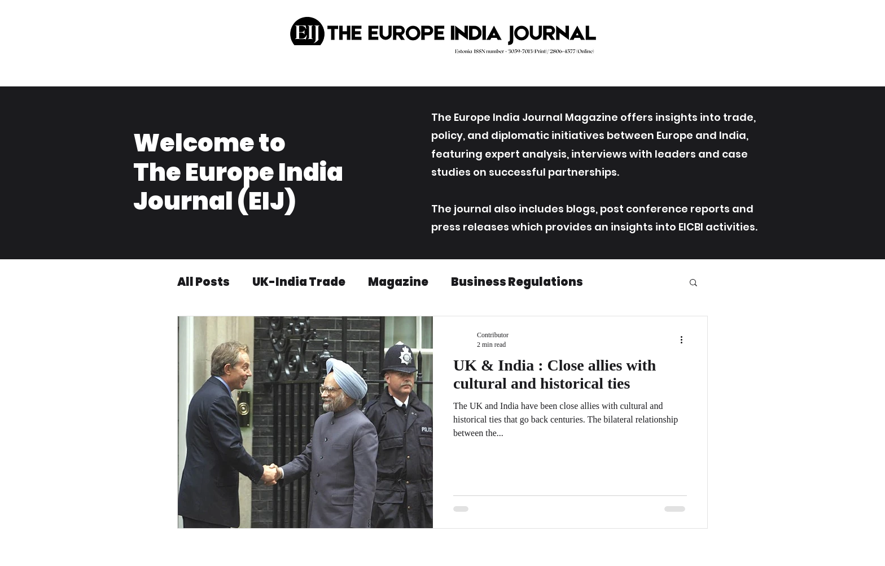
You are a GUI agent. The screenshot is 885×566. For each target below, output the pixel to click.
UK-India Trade (298, 282)
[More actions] (685, 339)
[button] (693, 283)
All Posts (203, 282)
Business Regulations (517, 282)
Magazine (398, 282)
